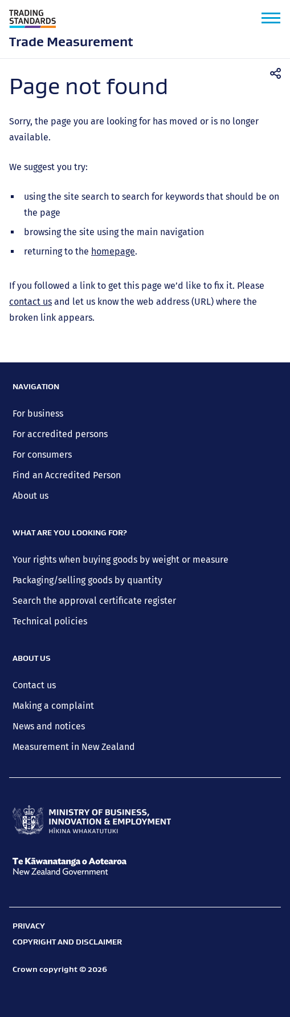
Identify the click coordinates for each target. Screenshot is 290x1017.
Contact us (34, 685)
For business (38, 413)
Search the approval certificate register (94, 600)
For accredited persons (60, 434)
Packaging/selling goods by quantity (87, 580)
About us (30, 495)
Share (279, 73)
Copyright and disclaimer (67, 942)
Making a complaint (53, 705)
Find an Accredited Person (67, 475)
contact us (30, 301)
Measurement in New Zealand (74, 746)
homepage (113, 251)
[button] (271, 18)
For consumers (42, 454)
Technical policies (50, 621)
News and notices (49, 726)
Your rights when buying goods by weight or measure (120, 559)
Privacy (29, 926)
